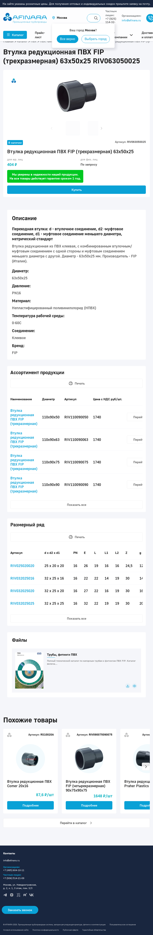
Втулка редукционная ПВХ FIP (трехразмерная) (23, 417)
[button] (59, 17)
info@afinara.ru (131, 20)
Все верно (67, 39)
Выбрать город (96, 39)
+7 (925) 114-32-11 (110, 22)
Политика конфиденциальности (45, 930)
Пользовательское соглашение (123, 924)
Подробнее (31, 805)
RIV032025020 (22, 591)
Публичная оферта (70, 930)
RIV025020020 (22, 565)
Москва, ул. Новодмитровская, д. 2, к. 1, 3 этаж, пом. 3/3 (20, 886)
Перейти (139, 417)
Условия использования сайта (15, 930)
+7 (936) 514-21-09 (13, 878)
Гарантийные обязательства (94, 930)
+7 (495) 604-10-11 (13, 870)
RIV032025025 (22, 603)
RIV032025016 (22, 578)
